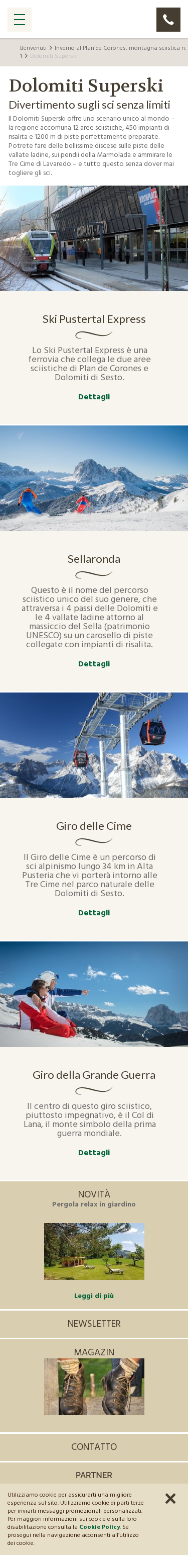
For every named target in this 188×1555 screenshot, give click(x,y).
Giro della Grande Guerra (94, 1074)
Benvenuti (33, 48)
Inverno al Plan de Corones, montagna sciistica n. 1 (103, 52)
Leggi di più (94, 1296)
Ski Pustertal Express (94, 318)
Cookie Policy (99, 1527)
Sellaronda (94, 558)
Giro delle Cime (94, 825)
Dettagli (94, 397)
